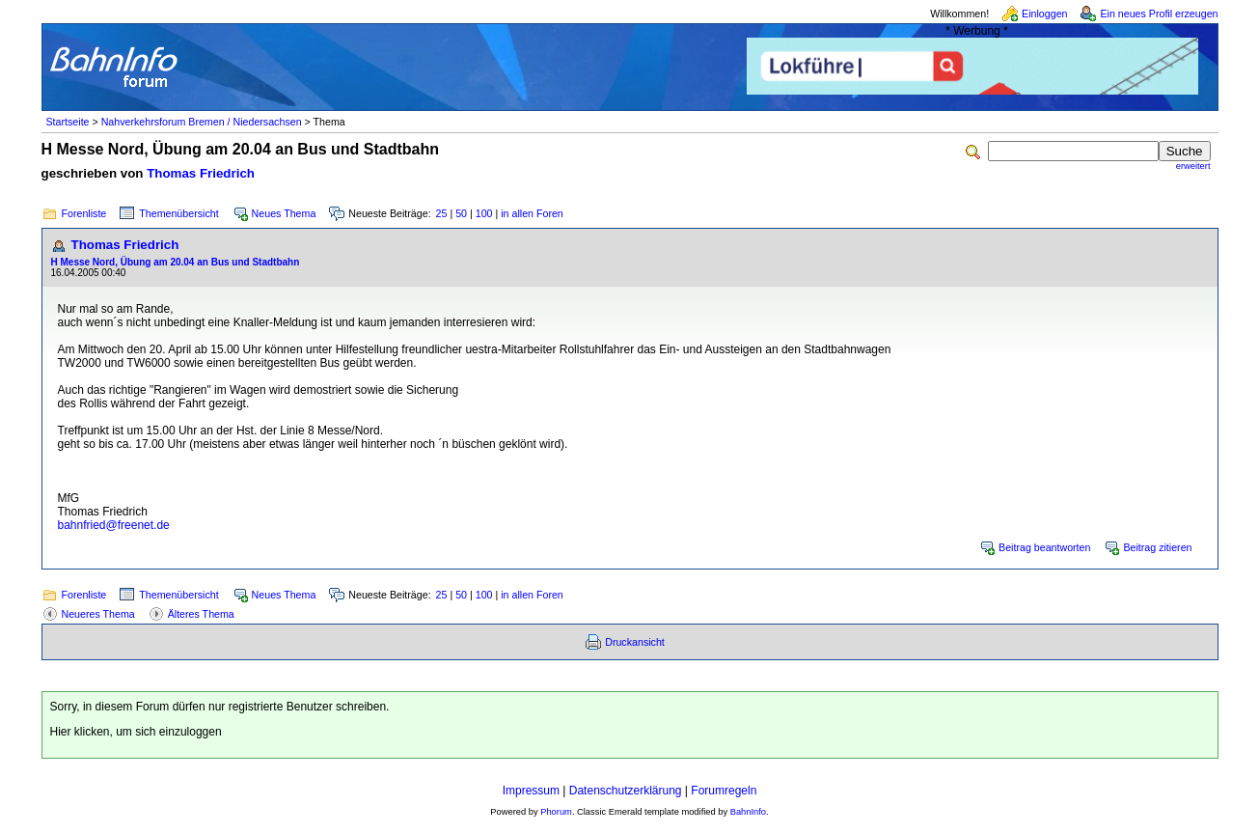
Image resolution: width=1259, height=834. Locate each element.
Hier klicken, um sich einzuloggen (136, 731)
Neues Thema (284, 213)
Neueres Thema (98, 614)
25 (442, 213)
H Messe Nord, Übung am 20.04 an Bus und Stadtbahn (175, 262)
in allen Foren (532, 213)
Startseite (68, 121)
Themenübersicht (178, 213)
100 (484, 213)
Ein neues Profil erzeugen (1159, 13)
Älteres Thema (201, 614)
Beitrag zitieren (1157, 547)
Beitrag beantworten (1044, 547)
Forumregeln (723, 790)
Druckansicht (635, 642)
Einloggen (1044, 13)
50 (461, 213)
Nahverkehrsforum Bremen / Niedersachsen (201, 121)
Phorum (556, 812)
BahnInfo (748, 812)
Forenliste (84, 213)
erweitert (1193, 166)
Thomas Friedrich (201, 173)
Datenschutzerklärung (625, 790)
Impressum (531, 790)
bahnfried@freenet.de (114, 525)
